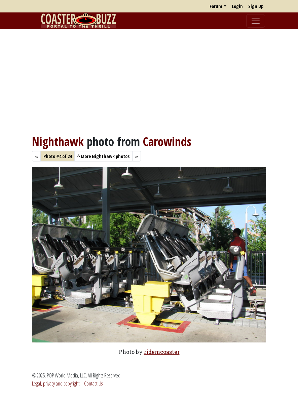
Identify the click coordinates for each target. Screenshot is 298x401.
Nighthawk (58, 141)
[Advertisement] (149, 82)
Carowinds (167, 141)
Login (237, 6)
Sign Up (255, 6)
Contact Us (93, 383)
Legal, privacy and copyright (56, 383)
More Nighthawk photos (103, 156)
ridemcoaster (162, 351)
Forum (216, 6)
